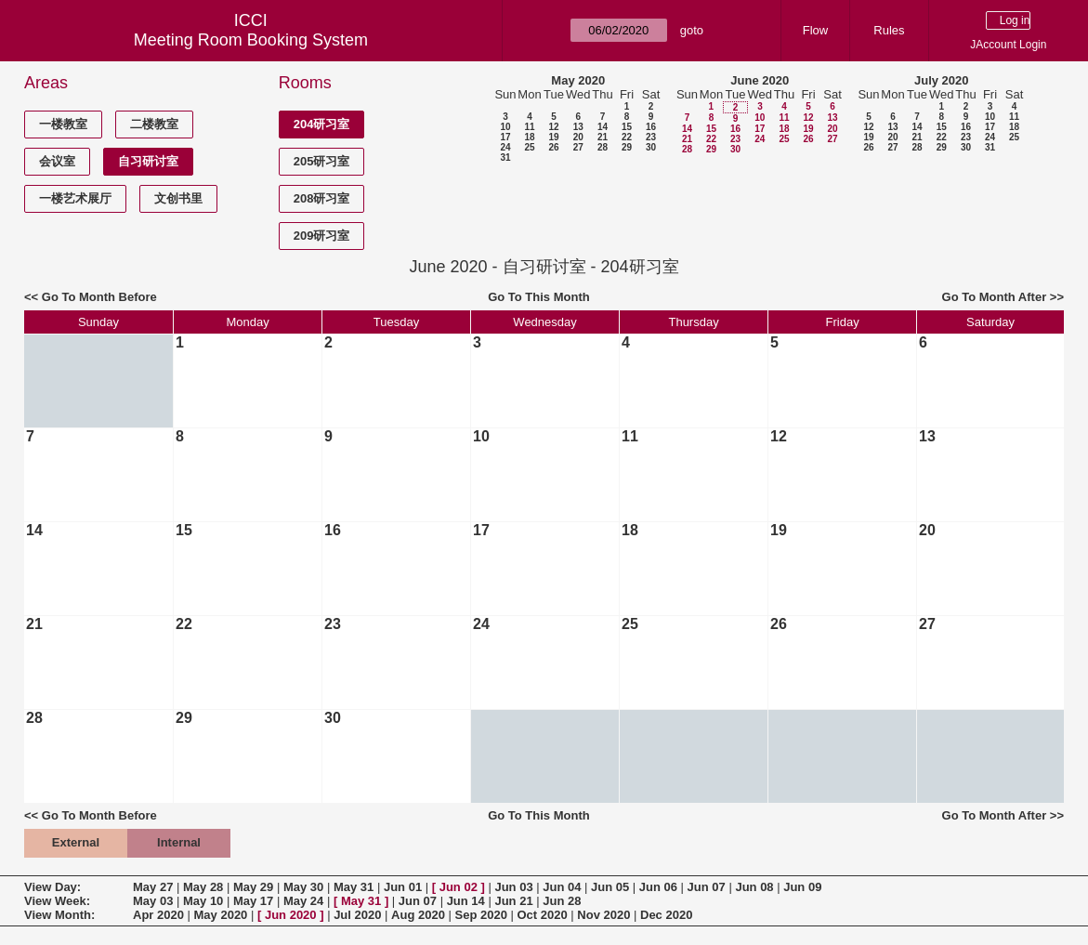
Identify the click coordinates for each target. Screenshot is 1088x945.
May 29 (253, 887)
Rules (888, 30)
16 (651, 127)
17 (505, 137)
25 (529, 147)
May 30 (303, 887)
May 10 (203, 901)
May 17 (253, 901)
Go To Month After (994, 297)
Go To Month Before (99, 297)
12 (553, 127)
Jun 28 (562, 901)
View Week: (57, 901)
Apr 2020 (158, 915)
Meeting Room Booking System (251, 40)
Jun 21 (513, 901)
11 (529, 127)
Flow (815, 30)
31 (505, 157)
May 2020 (578, 80)
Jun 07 (707, 887)
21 (602, 137)
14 (602, 127)
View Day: (52, 887)
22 (627, 137)
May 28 (203, 887)
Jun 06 (658, 887)
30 (651, 147)
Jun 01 (403, 887)
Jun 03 (513, 887)
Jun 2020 (291, 915)
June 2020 (759, 80)
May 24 (303, 901)
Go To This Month (539, 297)
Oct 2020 (542, 915)
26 (553, 147)
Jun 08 (754, 887)
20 (578, 137)
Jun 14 (466, 901)
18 (529, 137)
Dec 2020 (666, 915)
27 (578, 147)
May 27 (153, 887)
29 (627, 147)
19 (553, 137)
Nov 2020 (603, 915)
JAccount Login (1008, 44)
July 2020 (941, 80)
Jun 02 (458, 887)
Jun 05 (610, 887)
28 (602, 147)
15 (627, 127)
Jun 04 (562, 887)
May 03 (153, 901)
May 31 (354, 887)
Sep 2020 (481, 915)
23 (651, 137)
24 (505, 147)
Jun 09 (802, 887)
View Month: (59, 915)
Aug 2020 (418, 915)
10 (505, 127)
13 (578, 127)
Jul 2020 (357, 915)
